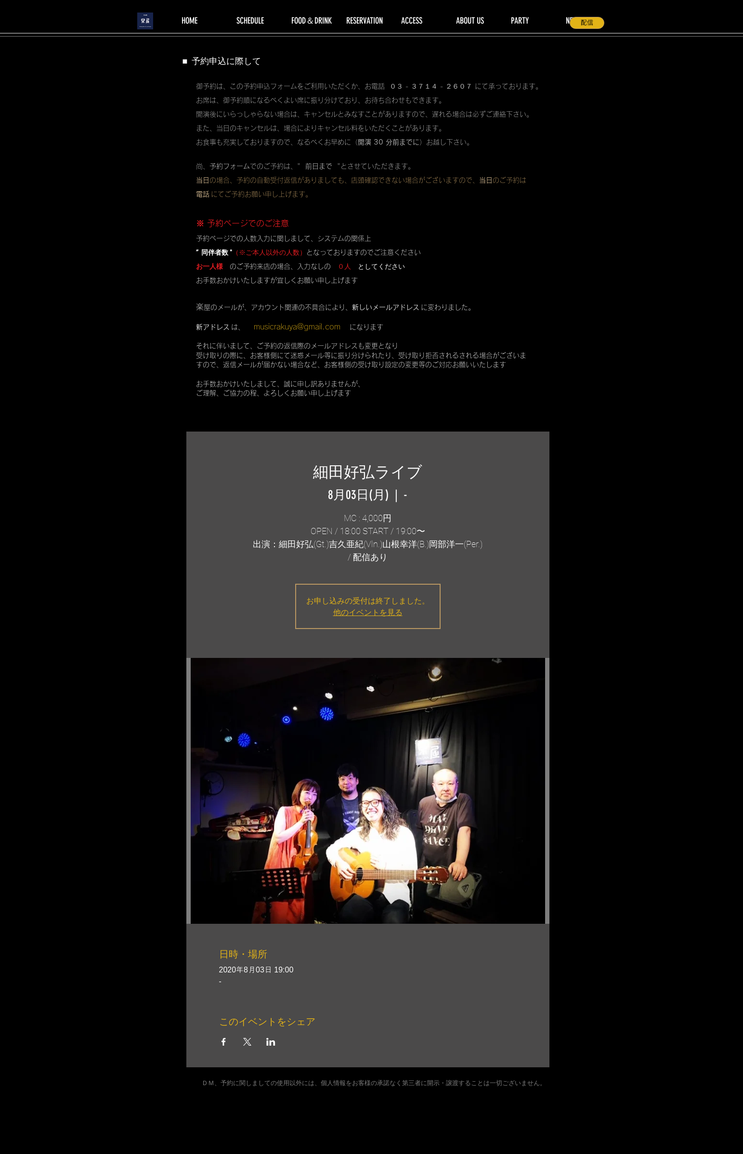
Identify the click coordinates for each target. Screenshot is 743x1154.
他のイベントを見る (368, 611)
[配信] (587, 23)
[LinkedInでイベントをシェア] (270, 1042)
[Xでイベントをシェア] (247, 1042)
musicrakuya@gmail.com (297, 326)
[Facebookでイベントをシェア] (223, 1042)
